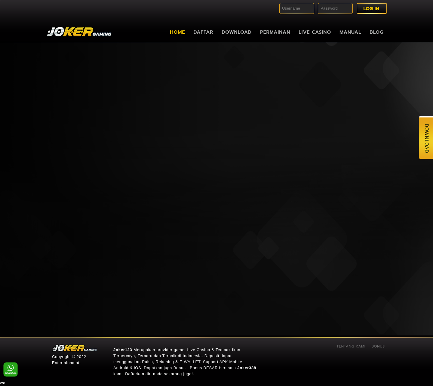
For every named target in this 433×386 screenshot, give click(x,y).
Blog (376, 32)
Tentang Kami (350, 346)
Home (177, 32)
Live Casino (315, 32)
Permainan (275, 32)
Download (237, 32)
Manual (350, 32)
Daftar (203, 32)
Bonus (378, 346)
